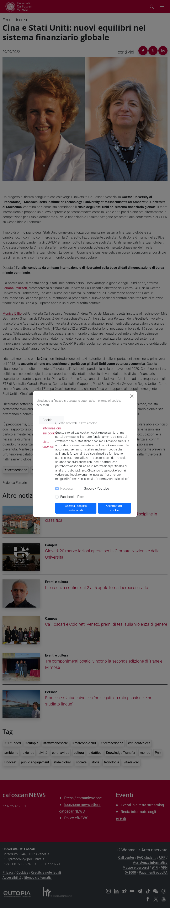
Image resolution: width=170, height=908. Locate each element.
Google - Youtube (96, 488)
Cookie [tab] (47, 420)
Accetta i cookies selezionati (76, 508)
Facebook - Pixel (72, 497)
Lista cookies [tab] (48, 444)
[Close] (131, 396)
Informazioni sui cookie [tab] (51, 430)
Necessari (67, 488)
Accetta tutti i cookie (114, 508)
